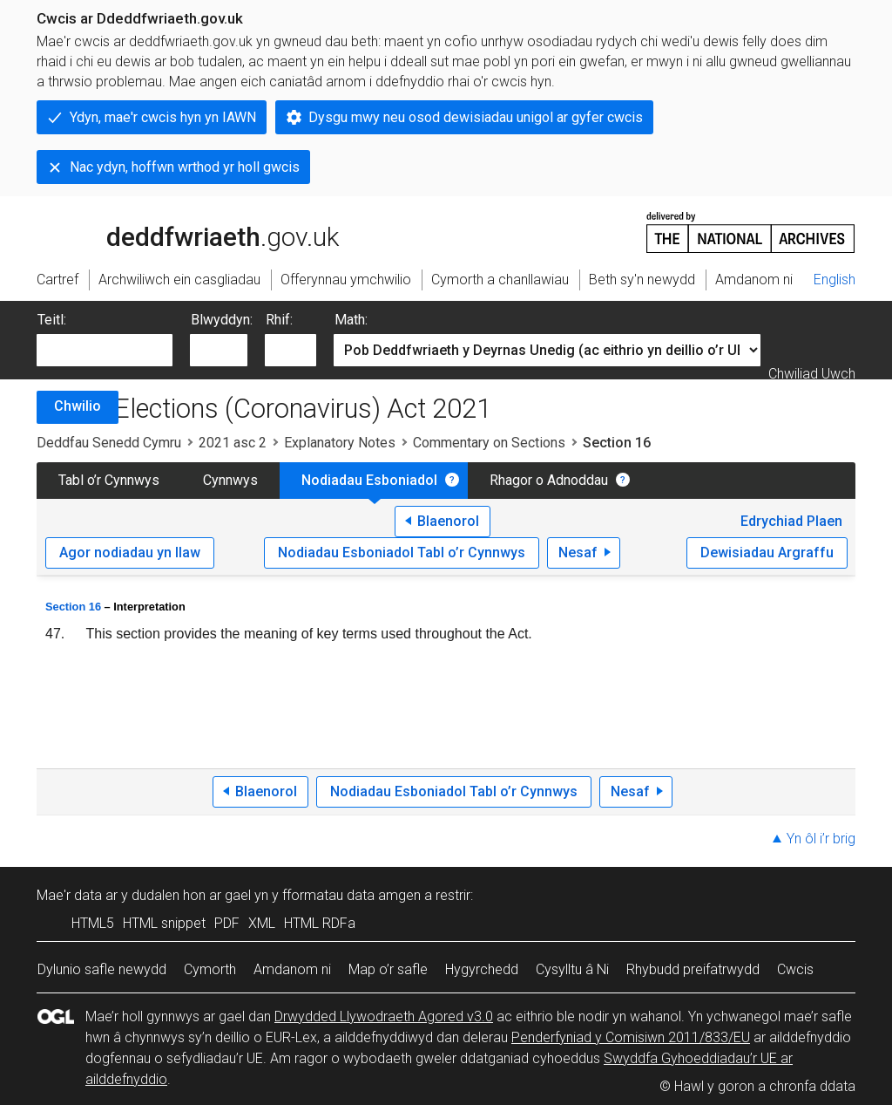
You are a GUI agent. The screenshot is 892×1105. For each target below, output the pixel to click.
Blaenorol (448, 521)
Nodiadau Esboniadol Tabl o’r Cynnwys (401, 552)
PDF (227, 923)
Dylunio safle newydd (101, 969)
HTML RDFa (319, 923)
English (834, 279)
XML (261, 923)
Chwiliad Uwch (811, 373)
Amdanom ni (292, 969)
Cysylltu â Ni (572, 969)
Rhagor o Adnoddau (549, 480)
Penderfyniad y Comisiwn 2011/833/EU (630, 1037)
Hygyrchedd (481, 969)
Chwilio (77, 406)
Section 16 (73, 606)
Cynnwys (230, 480)
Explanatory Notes (339, 442)
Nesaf (578, 552)
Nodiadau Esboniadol (369, 480)
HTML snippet (164, 923)
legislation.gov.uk (174, 231)
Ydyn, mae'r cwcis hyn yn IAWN (163, 117)
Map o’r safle (388, 969)
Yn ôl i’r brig (821, 838)
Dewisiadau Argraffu (767, 552)
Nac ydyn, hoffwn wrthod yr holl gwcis (185, 167)
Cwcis (795, 969)
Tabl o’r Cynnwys (108, 480)
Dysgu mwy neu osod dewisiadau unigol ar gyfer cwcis (475, 117)
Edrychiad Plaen (791, 521)
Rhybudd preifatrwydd (693, 969)
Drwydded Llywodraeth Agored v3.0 (383, 1016)
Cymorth (210, 969)
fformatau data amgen (351, 895)
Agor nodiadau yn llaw (129, 552)
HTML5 (92, 923)
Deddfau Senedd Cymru (109, 442)
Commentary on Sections (489, 442)
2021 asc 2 (233, 442)
